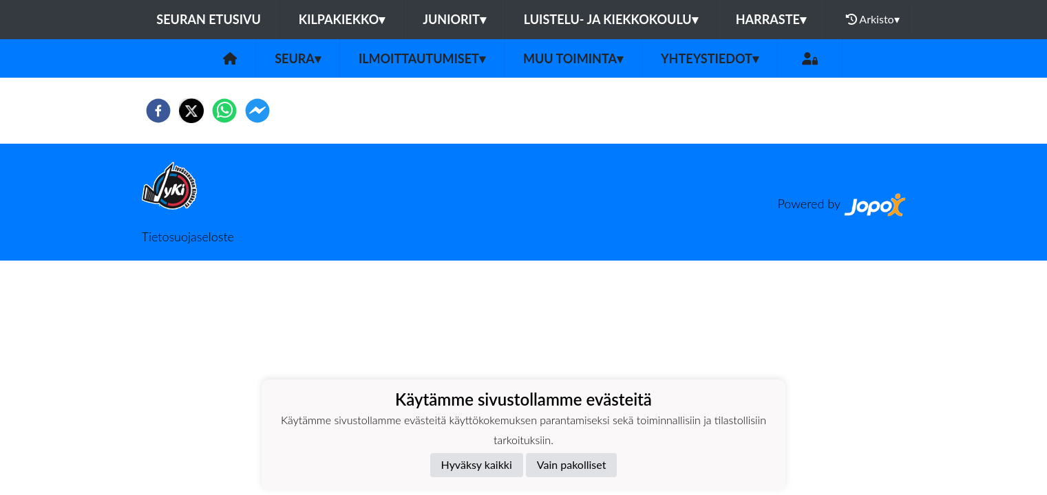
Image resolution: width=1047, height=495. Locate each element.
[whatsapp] (224, 110)
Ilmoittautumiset (422, 58)
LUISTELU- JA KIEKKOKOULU (611, 19)
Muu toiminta (573, 58)
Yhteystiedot (710, 58)
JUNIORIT (454, 19)
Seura (298, 58)
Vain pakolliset (571, 464)
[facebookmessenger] (257, 110)
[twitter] (191, 110)
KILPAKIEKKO (342, 19)
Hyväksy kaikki (476, 464)
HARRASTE (771, 19)
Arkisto (873, 19)
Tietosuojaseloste (188, 236)
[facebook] (158, 110)
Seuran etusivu (208, 19)
